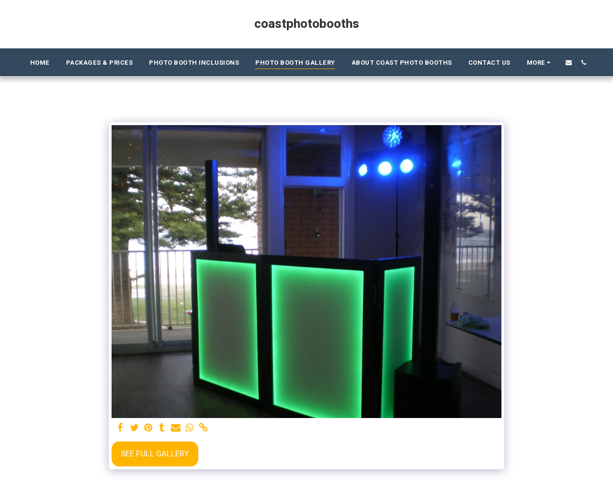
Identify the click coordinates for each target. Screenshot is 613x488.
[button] (569, 62)
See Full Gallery (155, 454)
